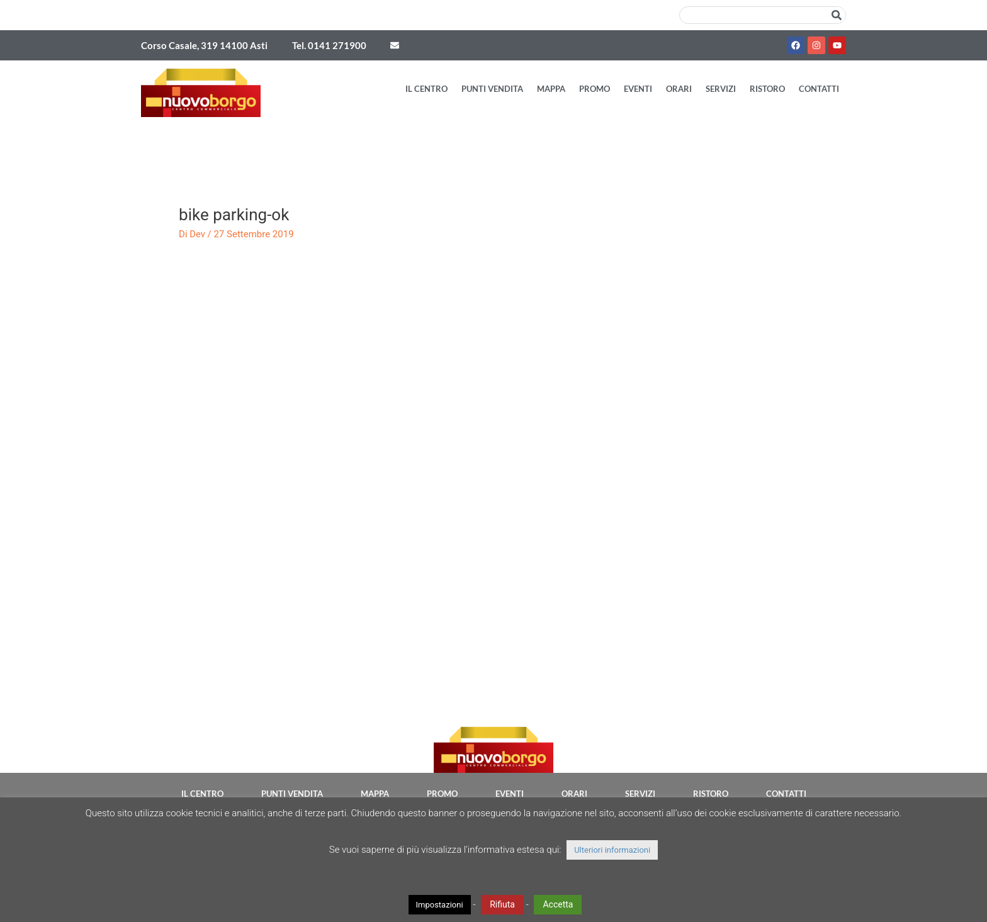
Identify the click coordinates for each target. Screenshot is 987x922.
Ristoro (767, 89)
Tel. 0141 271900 (329, 45)
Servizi (721, 89)
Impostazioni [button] (439, 904)
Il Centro (426, 89)
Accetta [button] (558, 904)
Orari (679, 89)
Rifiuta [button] (502, 904)
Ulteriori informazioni (612, 850)
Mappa (551, 89)
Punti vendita (492, 89)
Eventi (638, 89)
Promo (594, 89)
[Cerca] (836, 15)
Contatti (819, 89)
